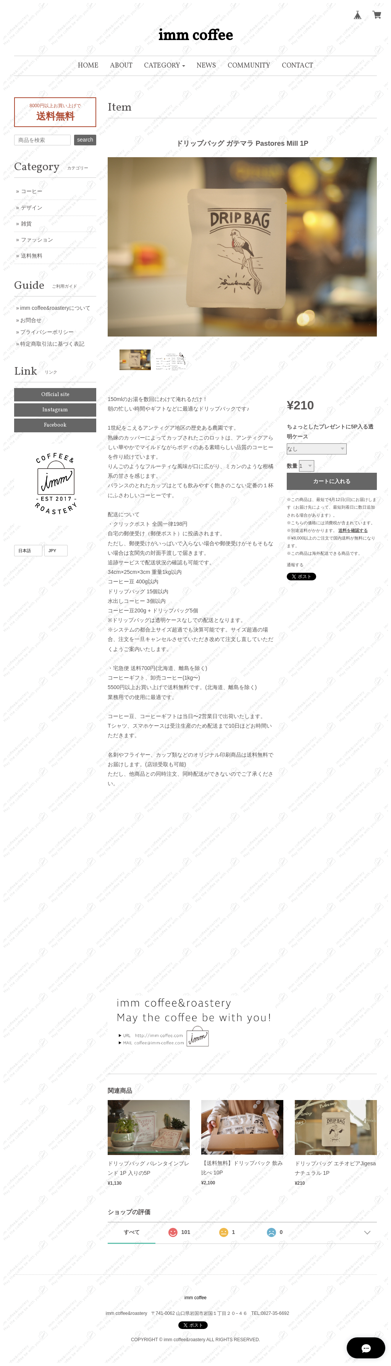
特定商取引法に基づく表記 (52, 344)
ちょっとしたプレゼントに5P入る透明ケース (330, 431)
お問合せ (31, 320)
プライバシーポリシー (47, 332)
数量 (292, 466)
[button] (164, 66)
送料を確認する (353, 530)
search (85, 140)
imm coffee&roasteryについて (55, 308)
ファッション (37, 240)
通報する (295, 564)
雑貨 (26, 224)
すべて (132, 1232)
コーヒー (31, 191)
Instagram (55, 410)
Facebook (55, 425)
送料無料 (31, 256)
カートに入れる (332, 481)
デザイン (31, 208)
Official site (55, 394)
